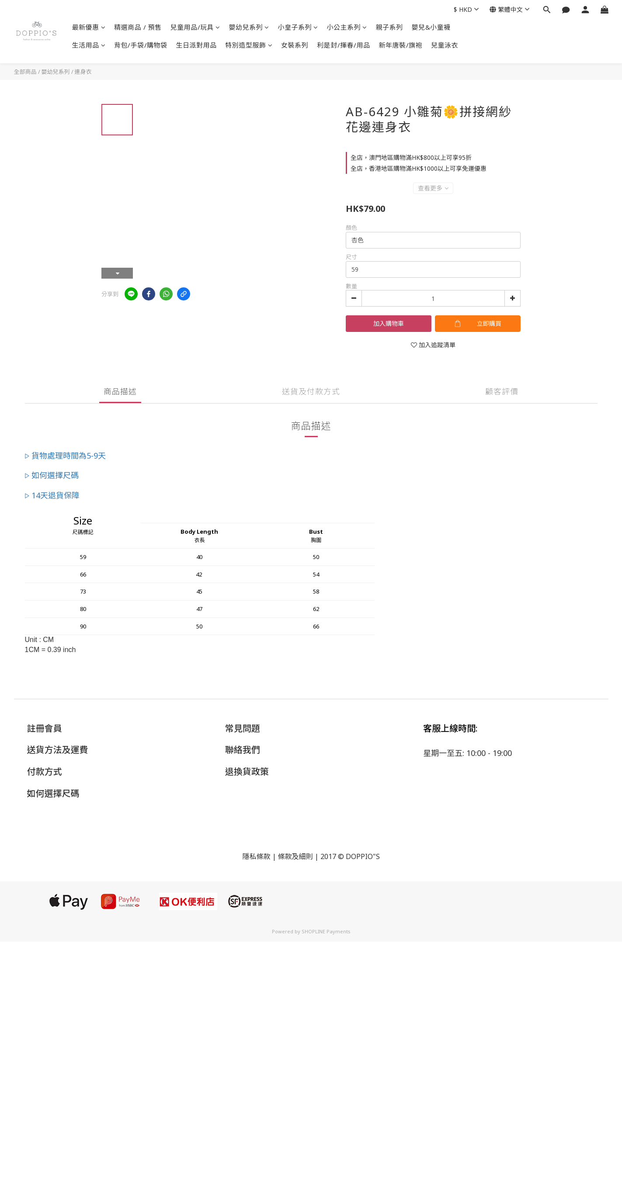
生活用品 (89, 45)
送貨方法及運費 (57, 750)
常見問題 (242, 728)
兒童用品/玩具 (195, 27)
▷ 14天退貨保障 (52, 495)
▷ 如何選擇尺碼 (52, 475)
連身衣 (83, 72)
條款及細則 (295, 856)
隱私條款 (256, 856)
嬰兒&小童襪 (431, 27)
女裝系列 (294, 45)
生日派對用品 (196, 45)
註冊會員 (44, 728)
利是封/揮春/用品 (343, 45)
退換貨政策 (247, 771)
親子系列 (389, 27)
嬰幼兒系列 (249, 27)
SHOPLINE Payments (326, 931)
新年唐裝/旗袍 (401, 45)
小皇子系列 (298, 27)
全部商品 (25, 72)
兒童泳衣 (444, 45)
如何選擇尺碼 (53, 793)
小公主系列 (347, 27)
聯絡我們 (242, 750)
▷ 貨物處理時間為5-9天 (65, 455)
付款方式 (44, 771)
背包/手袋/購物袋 (140, 45)
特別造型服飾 (249, 45)
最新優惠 (89, 27)
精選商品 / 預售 (138, 27)
